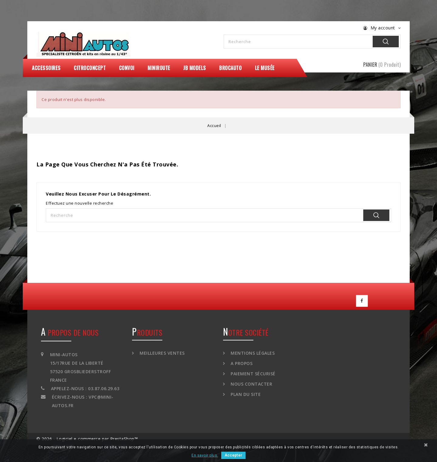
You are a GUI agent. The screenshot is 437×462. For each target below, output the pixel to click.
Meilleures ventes (161, 352)
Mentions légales (252, 352)
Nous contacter (251, 383)
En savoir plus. (204, 455)
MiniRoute (158, 68)
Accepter (233, 455)
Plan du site (245, 393)
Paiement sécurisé (252, 373)
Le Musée (265, 68)
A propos (241, 362)
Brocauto (230, 68)
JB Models (194, 68)
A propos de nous (70, 331)
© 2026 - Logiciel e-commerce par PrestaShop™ (87, 438)
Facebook (362, 300)
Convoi (126, 68)
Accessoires (46, 68)
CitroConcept (90, 68)
